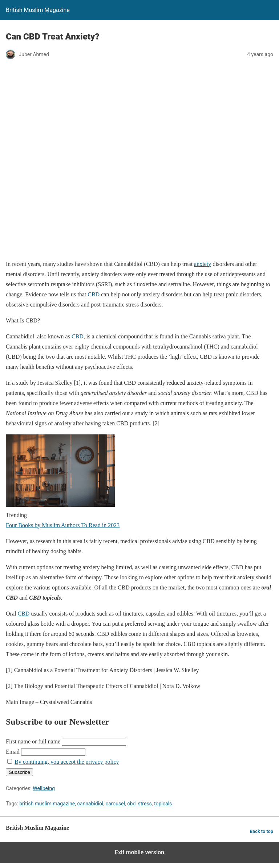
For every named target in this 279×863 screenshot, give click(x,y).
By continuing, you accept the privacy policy (67, 762)
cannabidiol (90, 803)
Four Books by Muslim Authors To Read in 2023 (63, 525)
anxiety (202, 264)
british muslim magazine (47, 803)
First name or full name (33, 741)
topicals (163, 803)
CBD (94, 294)
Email (13, 752)
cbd (131, 803)
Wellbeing (44, 788)
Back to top (261, 831)
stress (145, 803)
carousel (115, 803)
